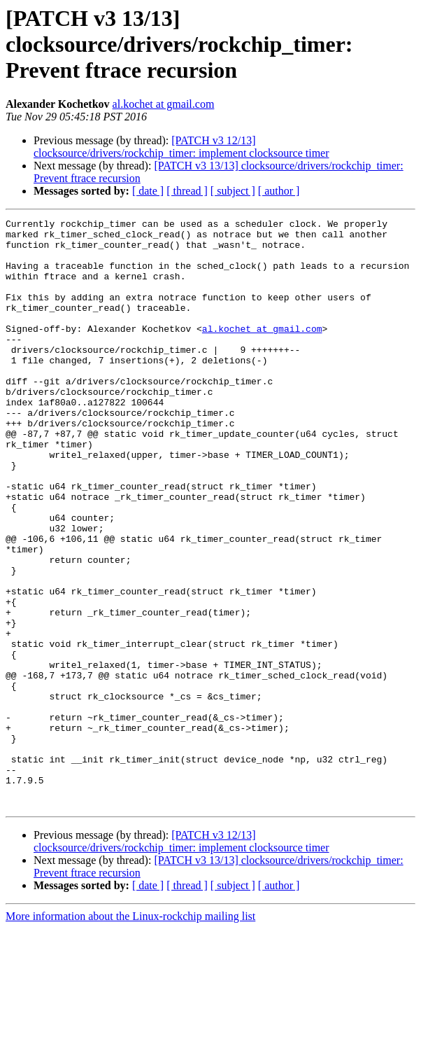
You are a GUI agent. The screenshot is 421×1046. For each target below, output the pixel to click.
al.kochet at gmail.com (164, 104)
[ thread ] (187, 191)
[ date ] (148, 191)
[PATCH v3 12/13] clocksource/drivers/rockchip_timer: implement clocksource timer (181, 146)
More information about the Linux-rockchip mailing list (130, 1034)
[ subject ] (232, 191)
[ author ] (279, 191)
